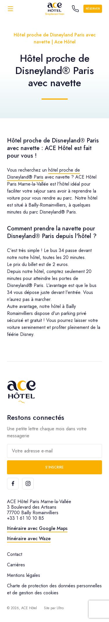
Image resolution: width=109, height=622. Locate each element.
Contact (14, 554)
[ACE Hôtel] (54, 8)
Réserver (93, 8)
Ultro (60, 608)
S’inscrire (54, 467)
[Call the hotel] (75, 8)
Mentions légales (23, 575)
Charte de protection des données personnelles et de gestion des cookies (54, 589)
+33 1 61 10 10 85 (25, 518)
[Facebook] (13, 483)
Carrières (16, 564)
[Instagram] (28, 483)
